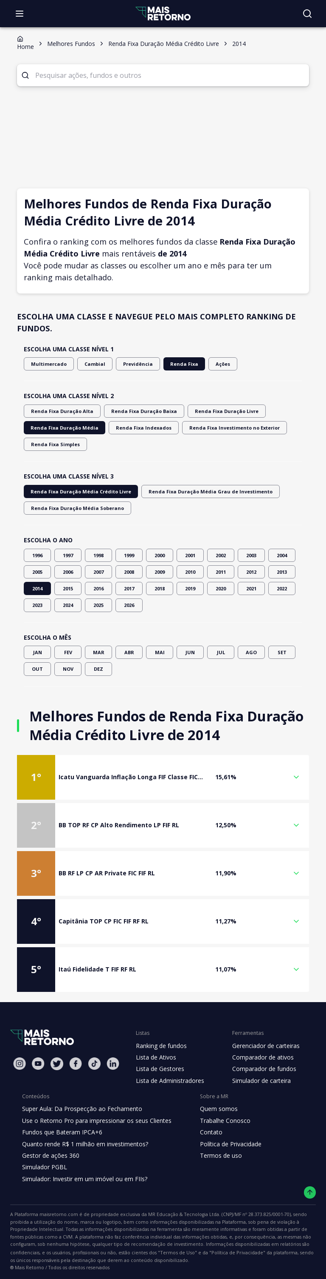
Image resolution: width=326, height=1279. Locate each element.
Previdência (128, 364)
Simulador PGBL (44, 1167)
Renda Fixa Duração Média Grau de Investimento (192, 491)
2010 (190, 572)
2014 (37, 588)
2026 (129, 605)
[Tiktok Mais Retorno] (94, 1063)
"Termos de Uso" (290, 1245)
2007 (98, 572)
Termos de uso (213, 1155)
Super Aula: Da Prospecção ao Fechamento (80, 1108)
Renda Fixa (171, 363)
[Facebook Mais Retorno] (75, 1063)
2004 (282, 555)
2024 (68, 605)
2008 (129, 572)
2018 (159, 588)
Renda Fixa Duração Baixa (133, 411)
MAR (98, 652)
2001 (190, 555)
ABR (129, 652)
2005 (37, 572)
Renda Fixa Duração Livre (208, 411)
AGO (251, 652)
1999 (129, 555)
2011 (221, 572)
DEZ (98, 669)
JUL (221, 652)
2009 (159, 572)
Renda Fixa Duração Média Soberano (72, 508)
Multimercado (46, 364)
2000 (159, 555)
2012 (251, 572)
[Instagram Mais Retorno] (19, 1063)
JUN (190, 652)
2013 (282, 572)
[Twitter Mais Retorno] (57, 1063)
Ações (208, 364)
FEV (68, 652)
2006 (68, 572)
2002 (221, 555)
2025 (98, 605)
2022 (282, 588)
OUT (37, 669)
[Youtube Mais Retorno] (38, 1063)
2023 (37, 605)
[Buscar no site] (307, 13)
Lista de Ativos (155, 1057)
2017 (129, 588)
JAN (37, 652)
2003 (251, 555)
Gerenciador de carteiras (261, 1046)
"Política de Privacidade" (42, 1253)
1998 (98, 555)
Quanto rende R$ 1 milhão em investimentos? (82, 1144)
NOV (68, 669)
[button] (163, 777)
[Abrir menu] (19, 14)
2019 (190, 588)
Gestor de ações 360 (49, 1155)
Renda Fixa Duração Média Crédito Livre (75, 491)
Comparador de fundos (259, 1068)
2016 (98, 588)
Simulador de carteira (257, 1080)
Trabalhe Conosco (218, 1120)
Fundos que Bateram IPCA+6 (61, 1132)
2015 (68, 588)
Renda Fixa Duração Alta (58, 411)
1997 (68, 555)
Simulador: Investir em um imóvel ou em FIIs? (82, 1179)
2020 (221, 588)
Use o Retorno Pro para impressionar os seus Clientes (94, 1120)
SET (282, 652)
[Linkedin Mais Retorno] (113, 1063)
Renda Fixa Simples (53, 444)
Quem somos (211, 1108)
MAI (159, 652)
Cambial (88, 364)
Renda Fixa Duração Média (60, 427)
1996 (37, 555)
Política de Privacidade (224, 1144)
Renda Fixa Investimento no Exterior (215, 428)
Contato (204, 1132)
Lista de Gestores (159, 1068)
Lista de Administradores (168, 1080)
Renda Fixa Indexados (132, 428)
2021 (251, 588)
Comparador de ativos (258, 1057)
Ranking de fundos (160, 1046)
